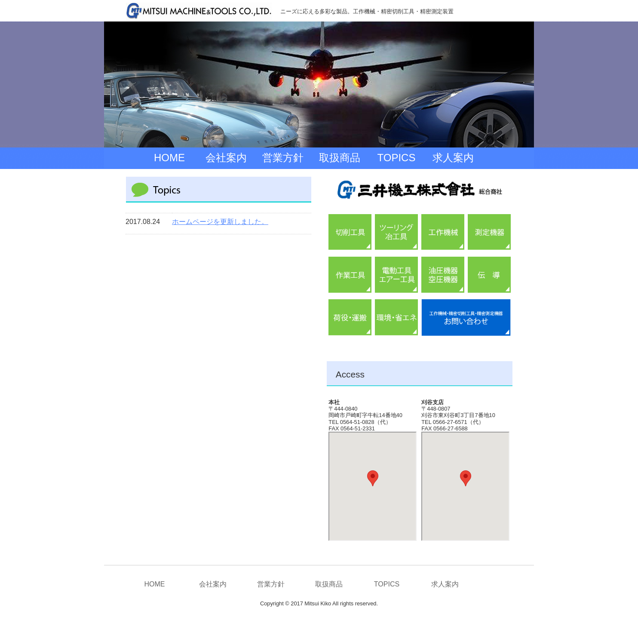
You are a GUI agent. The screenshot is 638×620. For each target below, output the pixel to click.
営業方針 (283, 157)
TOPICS (396, 157)
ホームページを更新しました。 (220, 221)
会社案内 (226, 157)
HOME (169, 157)
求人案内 (453, 157)
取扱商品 (339, 157)
